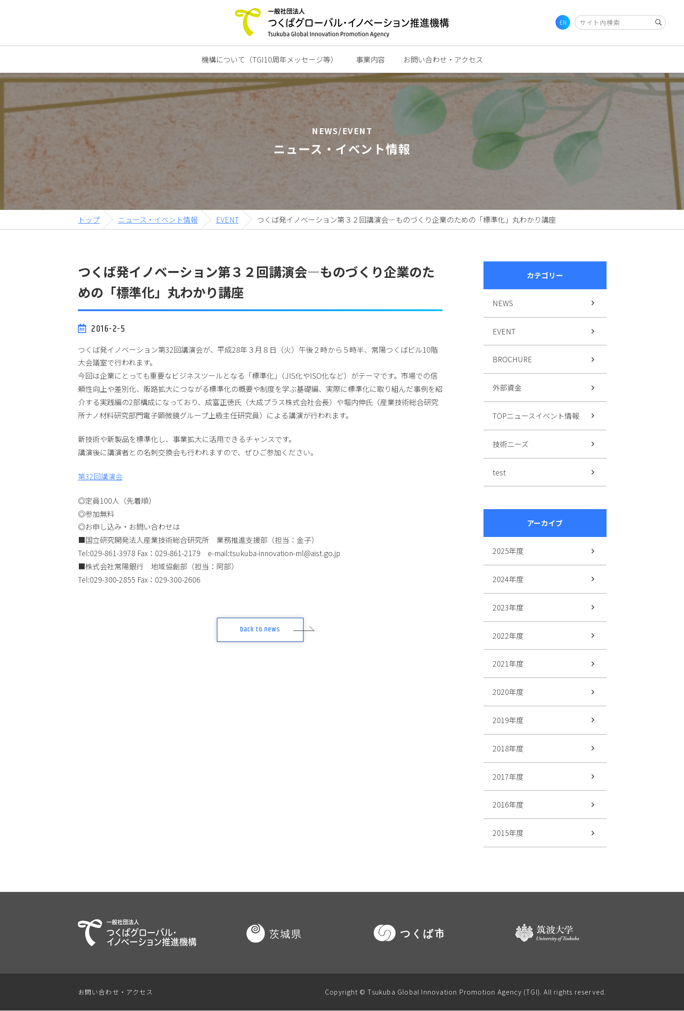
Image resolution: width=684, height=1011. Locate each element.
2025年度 (508, 550)
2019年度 (508, 719)
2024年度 (508, 578)
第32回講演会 (100, 476)
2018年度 (508, 748)
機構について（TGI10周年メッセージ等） (269, 59)
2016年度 (508, 804)
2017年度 (508, 776)
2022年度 (508, 635)
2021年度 (508, 663)
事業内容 (370, 59)
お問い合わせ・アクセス (443, 59)
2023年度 (508, 607)
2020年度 (508, 691)
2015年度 (508, 832)
